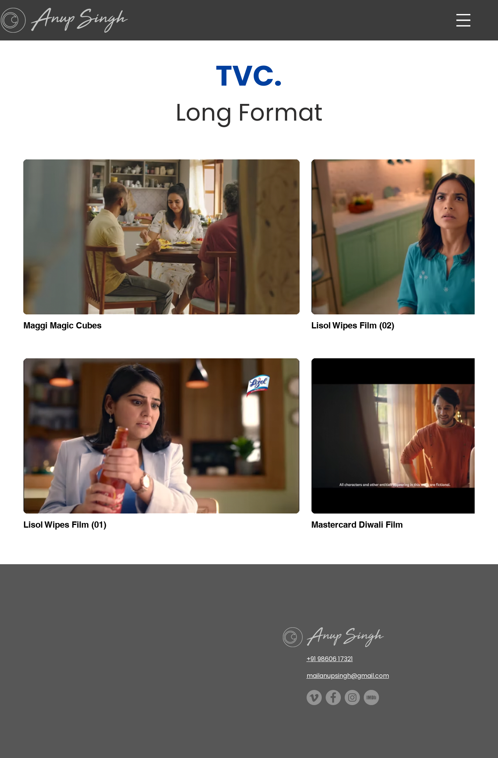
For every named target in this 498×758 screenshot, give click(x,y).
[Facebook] (333, 697)
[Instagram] (352, 697)
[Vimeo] (314, 697)
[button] (463, 20)
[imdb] (371, 697)
